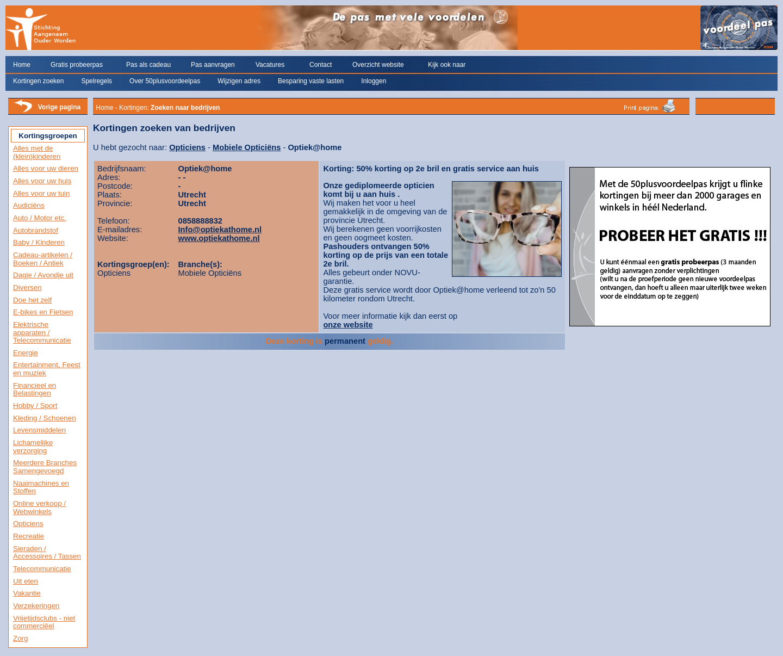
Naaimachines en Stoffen (41, 487)
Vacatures (270, 65)
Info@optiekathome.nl (220, 229)
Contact (320, 65)
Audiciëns (29, 205)
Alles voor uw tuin (41, 193)
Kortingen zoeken (38, 81)
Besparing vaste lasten (311, 81)
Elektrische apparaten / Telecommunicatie (42, 332)
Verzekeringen (36, 606)
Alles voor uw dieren (45, 168)
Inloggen (373, 81)
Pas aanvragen (213, 65)
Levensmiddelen (39, 430)
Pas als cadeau (148, 65)
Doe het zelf (32, 300)
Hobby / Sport (35, 405)
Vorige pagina (59, 107)
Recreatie (28, 536)
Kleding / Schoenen (44, 418)
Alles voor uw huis (42, 181)
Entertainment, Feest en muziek (46, 369)
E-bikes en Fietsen (43, 312)
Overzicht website (378, 65)
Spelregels (96, 81)
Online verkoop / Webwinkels (39, 507)
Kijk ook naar (446, 65)
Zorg (20, 638)
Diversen (27, 287)
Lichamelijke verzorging (33, 446)
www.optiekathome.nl (219, 238)
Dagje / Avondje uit (43, 275)
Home (21, 65)
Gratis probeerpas (77, 65)
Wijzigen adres (238, 81)
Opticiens (28, 523)
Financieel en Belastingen (34, 389)
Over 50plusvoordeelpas (164, 81)
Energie (25, 353)
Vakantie (27, 593)
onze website (347, 324)
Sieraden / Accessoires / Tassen (47, 552)
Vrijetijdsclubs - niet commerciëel (44, 622)
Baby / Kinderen (39, 242)
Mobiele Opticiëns (247, 147)
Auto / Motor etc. (39, 218)
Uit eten (25, 581)
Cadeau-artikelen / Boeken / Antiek (42, 259)
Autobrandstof (35, 230)
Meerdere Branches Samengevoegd (45, 467)
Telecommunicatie (42, 569)
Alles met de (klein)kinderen (36, 152)
